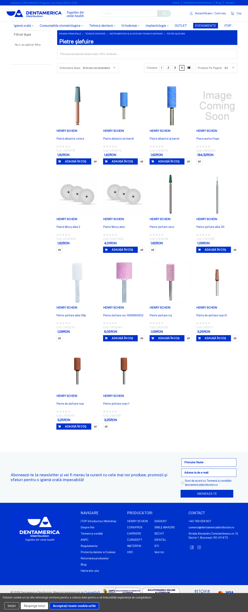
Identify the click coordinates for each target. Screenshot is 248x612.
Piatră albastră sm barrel (118, 151)
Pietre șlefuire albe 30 (210, 239)
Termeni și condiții (92, 545)
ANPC (85, 552)
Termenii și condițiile (219, 493)
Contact (229, 2)
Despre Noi (87, 539)
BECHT (159, 545)
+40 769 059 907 (200, 533)
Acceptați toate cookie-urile (74, 606)
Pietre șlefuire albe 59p (71, 327)
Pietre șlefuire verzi (162, 239)
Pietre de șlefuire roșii (70, 416)
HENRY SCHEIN (137, 533)
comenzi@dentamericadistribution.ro (211, 539)
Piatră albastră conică (70, 151)
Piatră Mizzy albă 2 (68, 239)
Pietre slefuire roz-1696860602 (123, 327)
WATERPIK (134, 558)
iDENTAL (160, 552)
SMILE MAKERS (164, 539)
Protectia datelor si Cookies (98, 564)
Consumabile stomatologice (61, 38)
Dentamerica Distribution (197, 2)
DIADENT (160, 533)
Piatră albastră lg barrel (164, 151)
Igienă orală (24, 38)
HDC (130, 564)
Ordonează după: (70, 80)
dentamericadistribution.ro (201, 497)
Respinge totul (34, 606)
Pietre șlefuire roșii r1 (116, 416)
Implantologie (157, 38)
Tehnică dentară (102, 38)
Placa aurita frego (207, 151)
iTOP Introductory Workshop (98, 533)
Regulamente (89, 558)
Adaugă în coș (75, 173)
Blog (218, 2)
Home (176, 2)
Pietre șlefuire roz (161, 327)
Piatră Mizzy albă (114, 239)
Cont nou (216, 19)
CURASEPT (134, 552)
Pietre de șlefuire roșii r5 (211, 327)
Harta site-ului (90, 583)
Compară (95, 174)
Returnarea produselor (95, 570)
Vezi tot (159, 564)
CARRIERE (134, 545)
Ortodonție (130, 38)
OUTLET (181, 38)
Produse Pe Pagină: (210, 80)
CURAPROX (135, 539)
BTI (156, 558)
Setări (12, 606)
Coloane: (152, 80)
